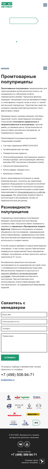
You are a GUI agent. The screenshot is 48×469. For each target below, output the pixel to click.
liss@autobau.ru (8, 380)
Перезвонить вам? (24, 47)
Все (36, 422)
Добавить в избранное (25, 42)
